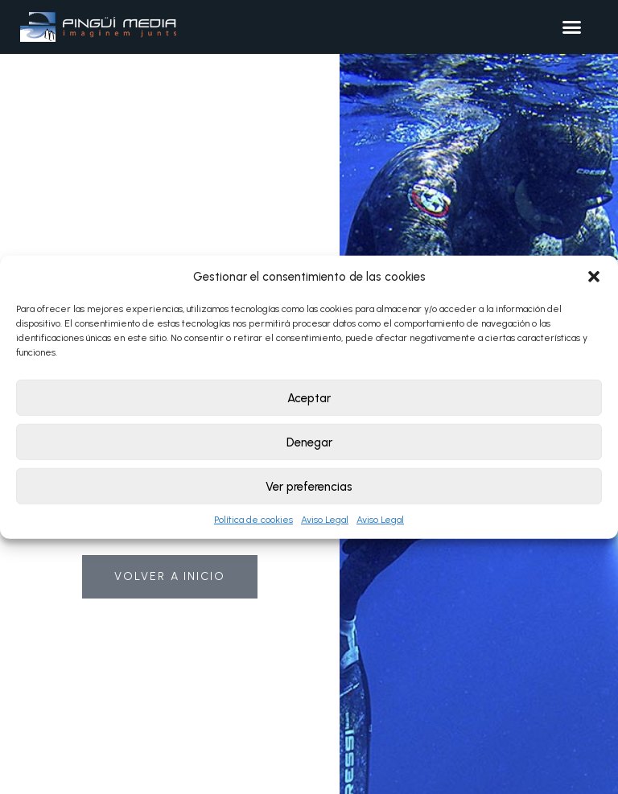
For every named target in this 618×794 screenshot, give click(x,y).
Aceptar (309, 397)
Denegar (309, 441)
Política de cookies (253, 519)
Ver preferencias (309, 486)
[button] (594, 277)
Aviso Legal (324, 519)
